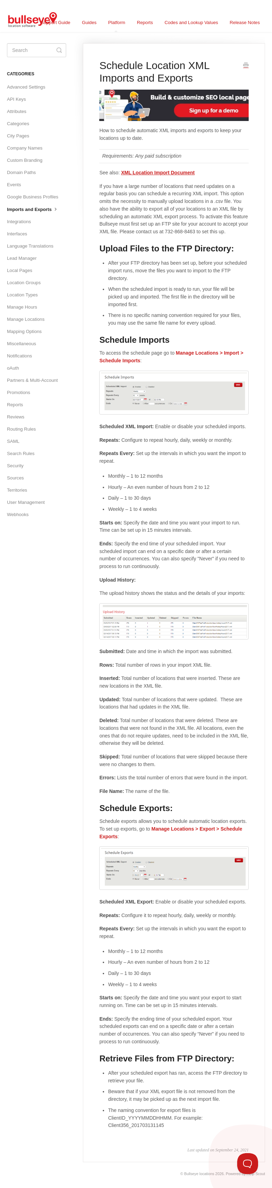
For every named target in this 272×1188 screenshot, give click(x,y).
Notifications (19, 355)
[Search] (36, 50)
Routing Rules (21, 429)
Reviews (15, 416)
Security (15, 465)
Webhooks (18, 514)
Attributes (16, 111)
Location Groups (24, 282)
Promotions (18, 392)
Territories (17, 490)
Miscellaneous (21, 343)
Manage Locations (26, 319)
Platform (116, 26)
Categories (18, 123)
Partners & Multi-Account (32, 380)
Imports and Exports (33, 209)
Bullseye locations (199, 1174)
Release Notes (245, 22)
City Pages (18, 135)
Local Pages (19, 270)
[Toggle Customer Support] (247, 1163)
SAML (13, 441)
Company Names (24, 148)
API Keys (16, 99)
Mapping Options (24, 331)
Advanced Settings (26, 87)
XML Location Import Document (158, 172)
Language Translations (30, 246)
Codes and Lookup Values (191, 22)
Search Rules (20, 453)
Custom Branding (24, 160)
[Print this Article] (246, 66)
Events (14, 184)
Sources (15, 478)
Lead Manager (22, 258)
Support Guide (55, 22)
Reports (145, 22)
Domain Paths (21, 172)
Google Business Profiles (32, 196)
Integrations (19, 221)
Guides (89, 22)
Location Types (22, 294)
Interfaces (17, 233)
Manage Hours (22, 307)
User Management (26, 502)
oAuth (13, 368)
